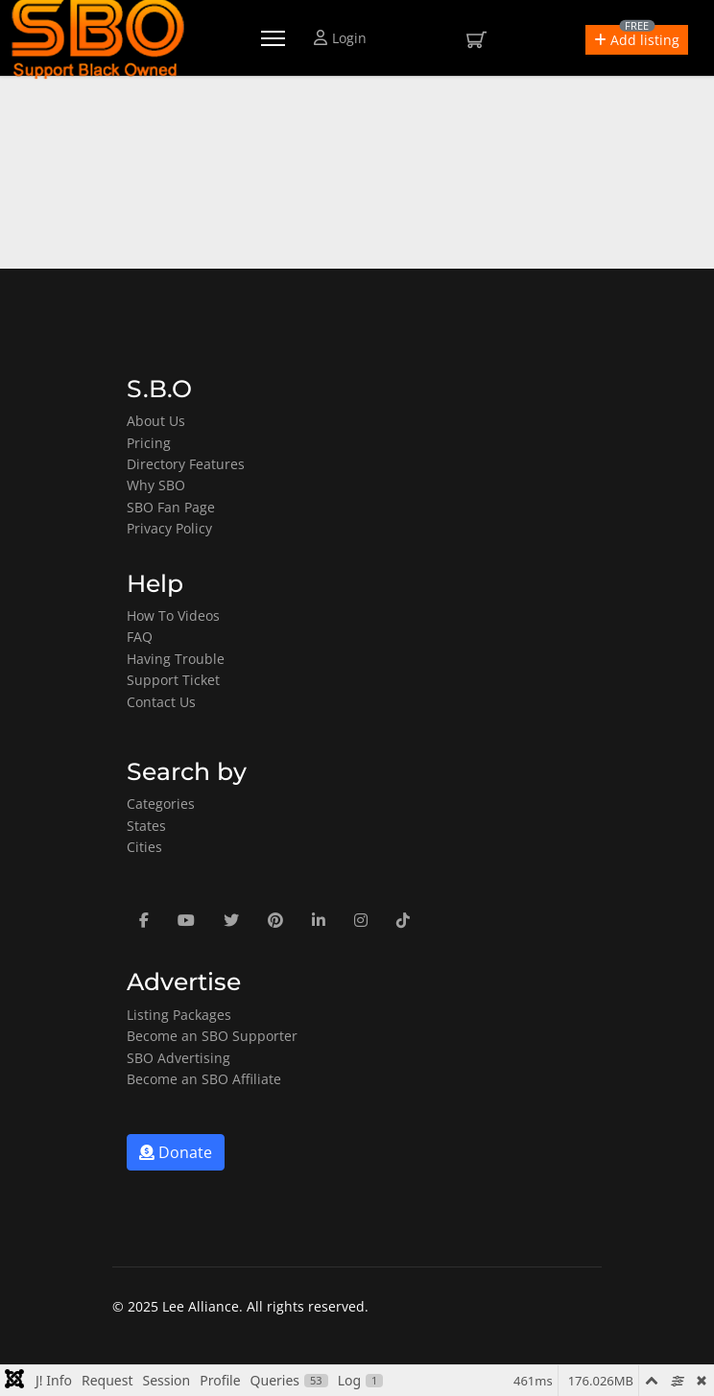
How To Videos (173, 615)
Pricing (149, 443)
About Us (156, 421)
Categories (161, 803)
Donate (175, 1152)
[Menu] (273, 38)
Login (340, 38)
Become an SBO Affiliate (204, 1079)
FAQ (140, 636)
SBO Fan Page (171, 507)
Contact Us (161, 702)
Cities (144, 847)
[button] (636, 40)
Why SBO (156, 485)
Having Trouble (176, 659)
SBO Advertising (178, 1058)
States (146, 825)
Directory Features (186, 464)
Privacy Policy (169, 528)
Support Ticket (173, 680)
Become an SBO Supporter (212, 1036)
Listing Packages (179, 1015)
